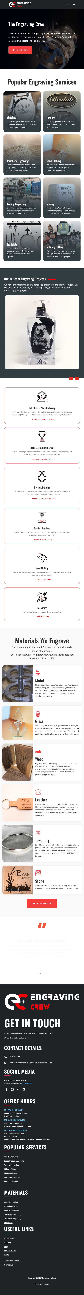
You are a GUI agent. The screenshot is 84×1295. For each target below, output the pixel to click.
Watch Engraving (11, 1157)
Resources (41, 616)
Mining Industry (10, 1173)
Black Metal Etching (12, 1177)
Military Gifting (10, 1169)
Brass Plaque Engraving (14, 1161)
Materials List (10, 1250)
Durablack (8, 1222)
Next (77, 378)
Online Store (9, 1238)
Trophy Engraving (11, 1165)
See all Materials (42, 903)
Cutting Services (41, 540)
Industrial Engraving (42, 419)
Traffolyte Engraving (12, 1218)
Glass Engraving (11, 1206)
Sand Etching (42, 579)
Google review (27, 1083)
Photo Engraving (11, 1181)
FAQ (6, 1246)
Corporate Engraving (42, 459)
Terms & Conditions (42, 1284)
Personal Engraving (41, 499)
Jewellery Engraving (12, 1214)
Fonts (6, 1255)
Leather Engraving (11, 1210)
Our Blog (7, 1242)
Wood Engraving (11, 1202)
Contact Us (20, 50)
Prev (71, 378)
